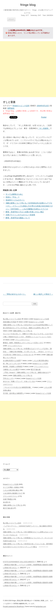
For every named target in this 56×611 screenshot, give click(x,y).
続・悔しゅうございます (12, 363)
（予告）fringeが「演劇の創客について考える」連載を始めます (26, 372)
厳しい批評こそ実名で (43, 294)
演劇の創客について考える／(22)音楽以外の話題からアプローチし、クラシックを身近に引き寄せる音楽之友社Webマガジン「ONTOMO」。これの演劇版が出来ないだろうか (29, 206)
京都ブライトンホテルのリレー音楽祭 (20, 215)
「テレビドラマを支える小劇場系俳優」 (17, 387)
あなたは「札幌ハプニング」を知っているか (19, 381)
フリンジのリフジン (22, 340)
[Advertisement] (28, 69)
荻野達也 (10, 108)
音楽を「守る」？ (12, 197)
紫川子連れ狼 (35, 369)
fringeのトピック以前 (21, 106)
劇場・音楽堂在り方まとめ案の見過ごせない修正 (25, 212)
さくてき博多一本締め (11, 487)
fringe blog (28, 4)
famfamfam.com (40, 606)
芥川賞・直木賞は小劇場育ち (13, 393)
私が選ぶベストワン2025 (12, 319)
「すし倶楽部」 (44, 128)
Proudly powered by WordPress (13, 606)
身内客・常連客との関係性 (12, 366)
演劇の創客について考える (22, 331)
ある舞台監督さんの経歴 (12, 360)
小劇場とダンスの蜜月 (11, 369)
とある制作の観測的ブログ (12, 493)
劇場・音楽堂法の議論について (18, 218)
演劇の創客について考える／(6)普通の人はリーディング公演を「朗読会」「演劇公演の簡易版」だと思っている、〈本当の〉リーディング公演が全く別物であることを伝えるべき (28, 352)
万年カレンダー (8, 378)
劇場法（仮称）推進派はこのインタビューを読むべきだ (23, 343)
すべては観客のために (14, 194)
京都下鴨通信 (8, 499)
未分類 (5, 502)
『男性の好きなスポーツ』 (14, 294)
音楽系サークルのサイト (15, 200)
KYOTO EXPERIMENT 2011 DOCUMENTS (18, 562)
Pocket (43, 117)
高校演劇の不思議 (9, 322)
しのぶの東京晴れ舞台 (40, 360)
